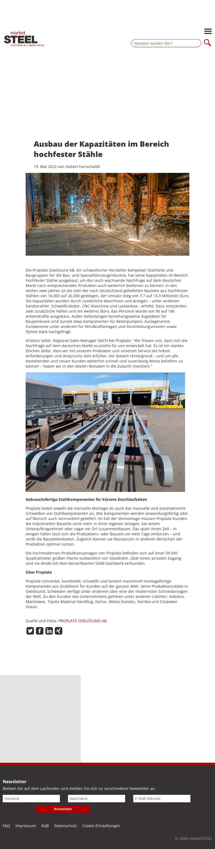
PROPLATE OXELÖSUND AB (83, 620)
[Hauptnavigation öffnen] (208, 32)
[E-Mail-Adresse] (161, 798)
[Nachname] (96, 798)
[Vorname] (31, 798)
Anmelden (63, 809)
